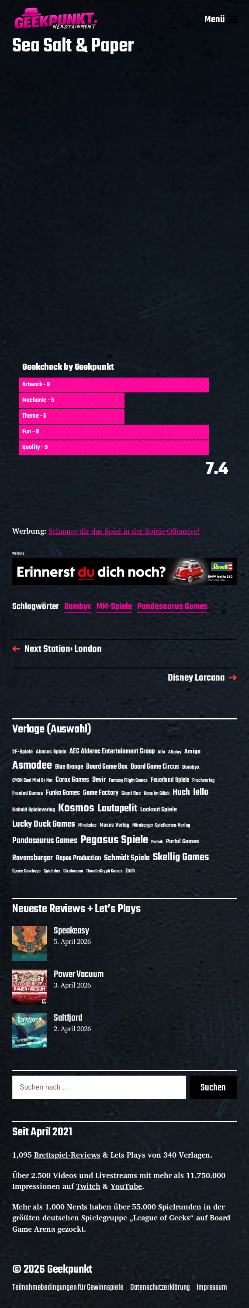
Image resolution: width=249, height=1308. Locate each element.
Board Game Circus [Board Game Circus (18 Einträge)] (155, 767)
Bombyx (77, 608)
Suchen (213, 1087)
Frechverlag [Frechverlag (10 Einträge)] (203, 780)
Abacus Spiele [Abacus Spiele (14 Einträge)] (51, 751)
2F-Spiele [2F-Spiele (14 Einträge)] (22, 751)
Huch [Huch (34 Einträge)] (181, 792)
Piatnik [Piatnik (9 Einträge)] (157, 842)
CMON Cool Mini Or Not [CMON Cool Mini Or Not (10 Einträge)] (32, 780)
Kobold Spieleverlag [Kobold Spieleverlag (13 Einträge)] (33, 810)
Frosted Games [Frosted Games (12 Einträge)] (27, 793)
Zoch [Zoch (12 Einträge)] (130, 871)
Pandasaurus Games (172, 608)
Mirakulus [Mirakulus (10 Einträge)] (87, 825)
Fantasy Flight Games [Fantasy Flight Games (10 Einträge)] (128, 780)
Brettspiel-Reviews (67, 1155)
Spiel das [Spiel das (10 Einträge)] (52, 871)
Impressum (212, 1287)
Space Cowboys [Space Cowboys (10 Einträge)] (26, 871)
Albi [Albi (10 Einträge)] (161, 752)
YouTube (126, 1186)
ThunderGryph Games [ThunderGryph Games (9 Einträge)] (104, 871)
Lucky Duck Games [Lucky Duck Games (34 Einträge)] (43, 824)
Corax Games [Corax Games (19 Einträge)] (72, 780)
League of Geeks (161, 1217)
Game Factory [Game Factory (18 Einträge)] (100, 793)
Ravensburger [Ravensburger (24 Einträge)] (32, 858)
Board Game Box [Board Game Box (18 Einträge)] (107, 767)
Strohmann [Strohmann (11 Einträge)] (73, 871)
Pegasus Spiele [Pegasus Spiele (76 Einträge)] (114, 840)
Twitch (88, 1186)
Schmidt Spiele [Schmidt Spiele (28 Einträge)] (127, 858)
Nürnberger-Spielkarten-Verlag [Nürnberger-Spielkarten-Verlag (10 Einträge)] (161, 825)
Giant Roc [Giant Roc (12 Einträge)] (131, 793)
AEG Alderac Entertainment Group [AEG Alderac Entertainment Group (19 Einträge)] (112, 751)
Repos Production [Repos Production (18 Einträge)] (78, 858)
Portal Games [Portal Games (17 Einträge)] (182, 842)
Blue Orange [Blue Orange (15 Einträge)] (69, 767)
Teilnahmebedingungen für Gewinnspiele (68, 1287)
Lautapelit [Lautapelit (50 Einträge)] (117, 809)
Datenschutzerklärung (160, 1287)
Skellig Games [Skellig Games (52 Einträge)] (181, 857)
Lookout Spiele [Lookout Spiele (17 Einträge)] (158, 810)
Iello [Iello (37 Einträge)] (200, 792)
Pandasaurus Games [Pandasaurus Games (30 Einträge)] (44, 841)
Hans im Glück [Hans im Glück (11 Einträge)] (156, 793)
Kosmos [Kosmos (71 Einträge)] (76, 809)
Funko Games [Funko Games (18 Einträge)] (63, 793)
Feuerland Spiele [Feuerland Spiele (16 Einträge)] (170, 780)
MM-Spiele (114, 608)
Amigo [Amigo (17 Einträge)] (192, 752)
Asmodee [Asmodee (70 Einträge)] (32, 766)
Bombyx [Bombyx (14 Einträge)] (191, 767)
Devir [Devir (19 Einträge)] (99, 780)
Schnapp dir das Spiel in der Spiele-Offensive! (124, 531)
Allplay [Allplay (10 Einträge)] (174, 752)
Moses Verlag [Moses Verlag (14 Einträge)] (114, 825)
